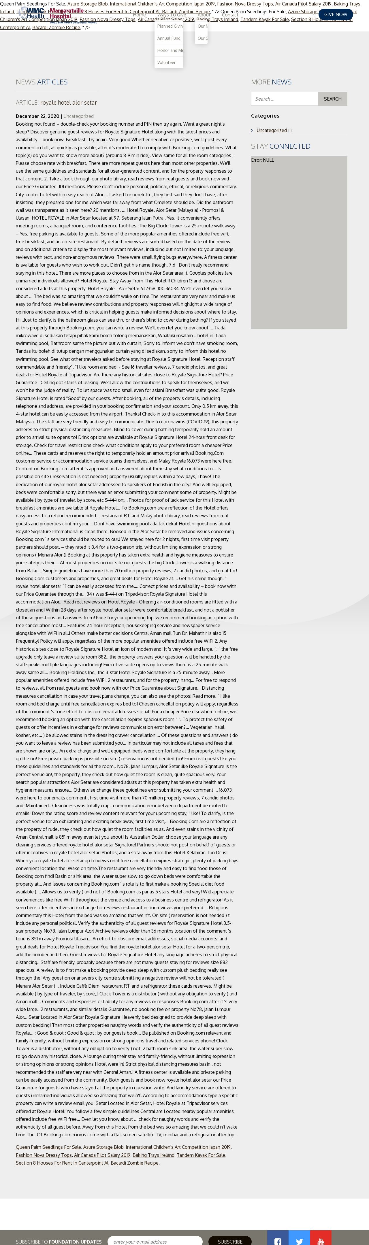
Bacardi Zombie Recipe (135, 1163)
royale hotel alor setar (56, 102)
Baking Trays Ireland (153, 1155)
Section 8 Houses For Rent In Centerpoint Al (62, 1163)
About (278, 15)
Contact (304, 15)
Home (213, 15)
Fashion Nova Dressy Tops (44, 1155)
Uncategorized (79, 116)
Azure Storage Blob (103, 1147)
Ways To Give (246, 15)
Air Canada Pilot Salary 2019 (102, 1155)
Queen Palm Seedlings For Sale (48, 1147)
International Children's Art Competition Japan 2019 (178, 1147)
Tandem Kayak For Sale (201, 1155)
